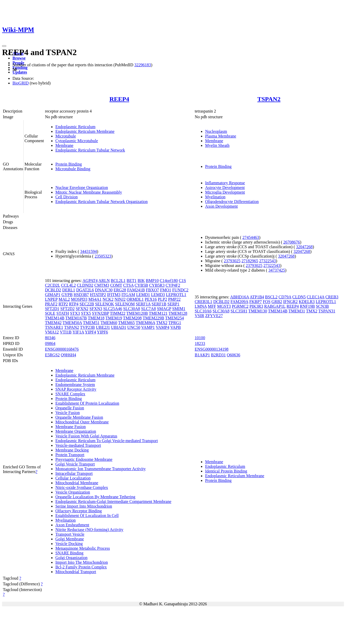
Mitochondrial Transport (75, 571)
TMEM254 (174, 318)
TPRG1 (174, 322)
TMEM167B (76, 318)
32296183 (142, 65)
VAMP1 (148, 327)
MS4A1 (95, 299)
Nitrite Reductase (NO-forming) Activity (89, 529)
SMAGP (164, 308)
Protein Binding (68, 164)
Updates (19, 72)
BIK (141, 280)
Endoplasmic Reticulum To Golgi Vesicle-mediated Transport (106, 440)
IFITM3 (114, 294)
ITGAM (128, 294)
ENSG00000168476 (62, 349)
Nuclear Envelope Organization (81, 187)
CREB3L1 (203, 301)
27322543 (267, 261)
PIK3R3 (256, 306)
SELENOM (125, 304)
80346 (50, 338)
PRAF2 (51, 304)
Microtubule (65, 136)
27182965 (249, 261)
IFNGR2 (290, 301)
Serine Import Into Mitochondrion (83, 506)
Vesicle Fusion (67, 412)
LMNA (201, 306)
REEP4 (119, 99)
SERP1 (173, 304)
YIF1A (78, 332)
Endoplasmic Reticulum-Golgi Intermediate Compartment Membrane (113, 501)
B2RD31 (218, 355)
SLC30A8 (131, 308)
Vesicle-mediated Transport (78, 445)
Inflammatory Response (225, 183)
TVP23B (87, 327)
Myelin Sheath (217, 145)
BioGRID (20, 83)
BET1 (131, 280)
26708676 (291, 242)
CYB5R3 (157, 285)
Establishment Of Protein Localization (87, 403)
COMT (116, 285)
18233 (200, 343)
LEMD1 (143, 294)
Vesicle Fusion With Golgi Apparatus (86, 436)
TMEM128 (177, 313)
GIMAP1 (53, 294)
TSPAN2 (268, 99)
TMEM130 (257, 311)
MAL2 (64, 299)
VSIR (199, 315)
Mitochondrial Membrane (76, 483)
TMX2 (162, 322)
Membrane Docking (72, 450)
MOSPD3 (79, 299)
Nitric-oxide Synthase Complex (81, 487)
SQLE (50, 313)
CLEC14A (315, 297)
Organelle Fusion (69, 408)
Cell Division (66, 197)
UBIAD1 (118, 327)
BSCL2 (271, 297)
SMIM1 (178, 308)
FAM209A (239, 301)
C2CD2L (52, 285)
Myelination (215, 197)
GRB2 (276, 301)
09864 (50, 343)
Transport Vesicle (69, 534)
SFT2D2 (67, 308)
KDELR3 (307, 301)
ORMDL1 (135, 299)
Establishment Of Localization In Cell (87, 515)
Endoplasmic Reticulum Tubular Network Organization (101, 201)
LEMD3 (158, 294)
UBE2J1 (103, 327)
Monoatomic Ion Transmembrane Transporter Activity (100, 469)
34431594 (88, 251)
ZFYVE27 (214, 315)
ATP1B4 (257, 297)
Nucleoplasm (216, 131)
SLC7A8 (148, 308)
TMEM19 (113, 318)
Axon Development (221, 206)
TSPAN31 (326, 311)
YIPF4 (90, 332)
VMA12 (52, 332)
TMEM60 (109, 322)
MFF (212, 306)
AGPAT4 (89, 280)
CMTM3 (101, 285)
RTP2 (63, 304)
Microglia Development (225, 192)
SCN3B (322, 306)
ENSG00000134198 (212, 349)
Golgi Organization (71, 557)
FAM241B (136, 290)
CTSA (128, 285)
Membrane (64, 145)
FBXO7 (152, 290)
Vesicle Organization (72, 492)
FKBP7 (255, 301)
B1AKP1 (202, 355)
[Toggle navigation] (4, 46)
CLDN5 (299, 297)
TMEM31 (296, 311)
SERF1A (143, 304)
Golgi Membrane (69, 539)
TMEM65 (126, 322)
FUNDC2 (180, 290)
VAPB (175, 327)
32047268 (304, 247)
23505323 (103, 256)
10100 (200, 338)
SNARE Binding (69, 553)
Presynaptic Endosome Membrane (84, 459)
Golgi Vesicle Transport (75, 464)
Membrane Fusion (70, 426)
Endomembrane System (75, 384)
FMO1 (165, 290)
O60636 (233, 355)
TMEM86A (145, 322)
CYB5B (141, 285)
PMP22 (174, 299)
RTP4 (73, 304)
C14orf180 (169, 280)
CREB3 (331, 297)
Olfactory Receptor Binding (78, 511)
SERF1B (159, 304)
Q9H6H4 (68, 355)
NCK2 (108, 299)
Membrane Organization (75, 431)
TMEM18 (96, 318)
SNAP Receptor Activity (75, 389)
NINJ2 (120, 299)
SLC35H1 (239, 311)
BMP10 (152, 280)
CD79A (285, 297)
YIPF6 (102, 332)
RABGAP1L (274, 306)
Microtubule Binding (72, 169)
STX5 (86, 313)
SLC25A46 (112, 308)
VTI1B (65, 332)
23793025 (232, 261)
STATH (62, 313)
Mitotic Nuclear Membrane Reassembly (88, 192)
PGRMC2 (240, 306)
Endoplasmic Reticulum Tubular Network (90, 150)
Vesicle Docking (69, 543)
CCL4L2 (68, 285)
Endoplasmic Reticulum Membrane (85, 131)
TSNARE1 (54, 327)
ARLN (104, 280)
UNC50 (133, 327)
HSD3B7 (81, 294)
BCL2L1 (118, 280)
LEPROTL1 (176, 294)
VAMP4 (162, 327)
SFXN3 (95, 308)
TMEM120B (137, 313)
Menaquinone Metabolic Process (82, 548)
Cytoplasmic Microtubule (76, 141)
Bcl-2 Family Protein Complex (81, 567)
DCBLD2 (53, 290)
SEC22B (87, 304)
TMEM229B (153, 318)
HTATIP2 (98, 294)
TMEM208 (132, 318)
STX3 (75, 313)
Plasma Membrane (220, 136)
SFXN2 (82, 308)
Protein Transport (69, 455)
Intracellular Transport (74, 473)
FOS (266, 301)
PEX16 (151, 299)
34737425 (276, 270)
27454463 (250, 237)
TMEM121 (158, 313)
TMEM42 (53, 322)
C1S (182, 280)
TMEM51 (91, 322)
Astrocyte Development (225, 187)
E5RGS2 (52, 355)
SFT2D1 (52, 308)
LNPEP (51, 299)
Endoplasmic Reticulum (75, 126)
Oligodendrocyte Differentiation (232, 201)
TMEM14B (54, 318)
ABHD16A (239, 297)
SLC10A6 (203, 311)
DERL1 (68, 290)
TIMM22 (118, 313)
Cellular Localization (73, 478)
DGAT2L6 (85, 290)
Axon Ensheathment (72, 525)
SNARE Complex (70, 394)
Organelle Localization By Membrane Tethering (95, 497)
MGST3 (224, 306)
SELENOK (104, 304)
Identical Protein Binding (226, 471)
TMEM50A (72, 322)
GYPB (67, 294)
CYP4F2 (173, 285)
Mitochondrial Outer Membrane (82, 422)
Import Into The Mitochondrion (81, 562)
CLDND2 (85, 285)
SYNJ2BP (100, 313)
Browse (18, 58)
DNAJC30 (104, 290)
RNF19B (307, 306)
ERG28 (120, 290)
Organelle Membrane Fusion (79, 417)
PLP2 (162, 299)
